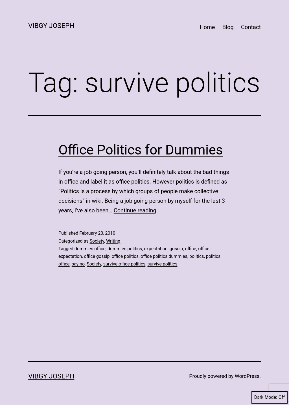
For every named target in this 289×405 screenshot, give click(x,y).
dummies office (90, 248)
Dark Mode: (269, 397)
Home (207, 27)
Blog (228, 27)
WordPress (247, 376)
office (190, 248)
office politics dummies (164, 256)
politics (196, 256)
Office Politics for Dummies (140, 150)
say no (78, 264)
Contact (251, 27)
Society (96, 241)
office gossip (97, 256)
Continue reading (135, 210)
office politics (125, 256)
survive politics (162, 264)
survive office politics (124, 264)
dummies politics (125, 248)
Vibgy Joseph (51, 26)
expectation (155, 248)
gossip (176, 248)
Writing (113, 241)
